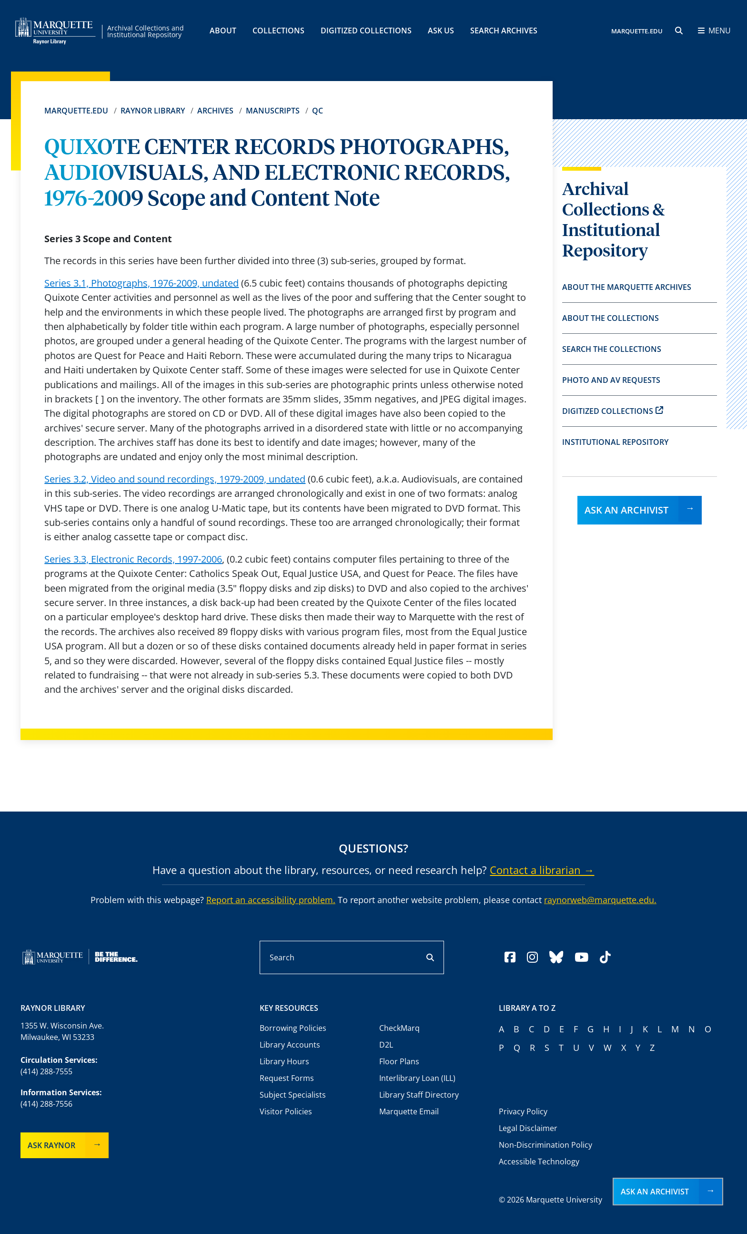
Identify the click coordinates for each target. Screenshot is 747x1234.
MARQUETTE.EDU (637, 31)
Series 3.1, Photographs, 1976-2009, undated (141, 283)
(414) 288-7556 (46, 1104)
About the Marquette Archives (626, 287)
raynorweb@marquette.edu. (600, 899)
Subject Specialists (293, 1095)
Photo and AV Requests (611, 380)
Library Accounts (290, 1044)
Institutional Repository (615, 442)
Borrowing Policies (293, 1028)
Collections (278, 30)
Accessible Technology (539, 1161)
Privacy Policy (523, 1111)
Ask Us (441, 30)
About (223, 30)
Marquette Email (409, 1111)
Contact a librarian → (542, 870)
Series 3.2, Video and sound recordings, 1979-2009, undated (174, 479)
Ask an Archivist (626, 510)
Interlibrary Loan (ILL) (417, 1078)
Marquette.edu (76, 110)
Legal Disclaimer (528, 1128)
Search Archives (503, 30)
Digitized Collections (366, 30)
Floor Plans (399, 1061)
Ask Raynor (51, 1145)
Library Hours (284, 1061)
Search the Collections (611, 349)
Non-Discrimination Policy (545, 1145)
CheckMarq (399, 1028)
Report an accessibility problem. (270, 899)
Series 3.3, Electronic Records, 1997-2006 (133, 559)
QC (317, 110)
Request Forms (287, 1078)
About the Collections (610, 318)
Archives (215, 110)
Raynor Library (153, 110)
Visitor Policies (286, 1111)
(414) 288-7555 (46, 1071)
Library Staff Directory (419, 1095)
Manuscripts (273, 110)
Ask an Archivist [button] (655, 1191)
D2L (386, 1044)
